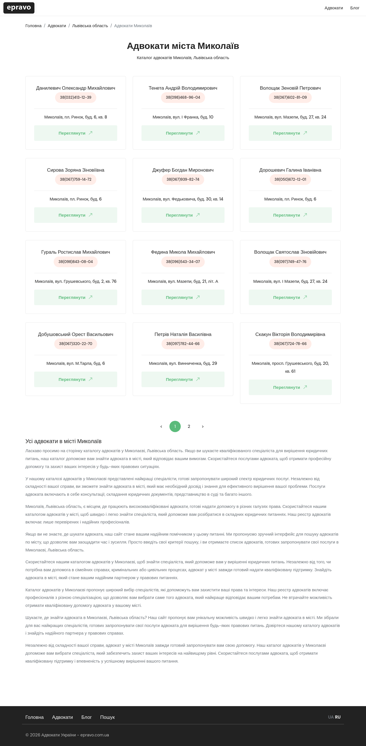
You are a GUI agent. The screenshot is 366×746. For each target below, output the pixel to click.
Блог (86, 717)
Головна (34, 717)
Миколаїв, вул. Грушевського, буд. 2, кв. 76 (76, 281)
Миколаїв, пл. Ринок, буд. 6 (76, 199)
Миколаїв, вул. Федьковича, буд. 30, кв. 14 (183, 199)
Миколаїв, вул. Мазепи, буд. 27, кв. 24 (290, 117)
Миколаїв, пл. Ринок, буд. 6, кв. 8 (75, 117)
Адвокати (62, 717)
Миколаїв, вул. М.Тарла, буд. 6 (75, 363)
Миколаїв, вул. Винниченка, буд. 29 (183, 363)
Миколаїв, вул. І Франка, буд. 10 (182, 117)
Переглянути (77, 133)
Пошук (107, 717)
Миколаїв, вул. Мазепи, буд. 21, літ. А (183, 281)
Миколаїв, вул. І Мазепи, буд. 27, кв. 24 (290, 281)
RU (338, 717)
